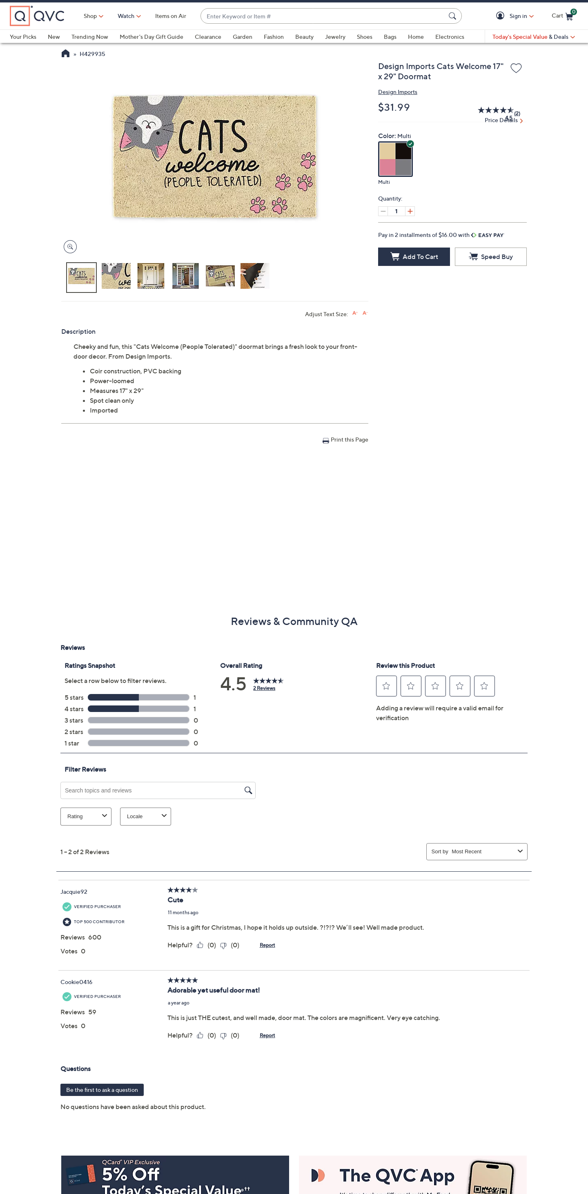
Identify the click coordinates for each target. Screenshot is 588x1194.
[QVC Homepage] (65, 54)
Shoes (364, 36)
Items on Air (170, 15)
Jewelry (335, 36)
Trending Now (89, 36)
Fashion (274, 36)
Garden (242, 36)
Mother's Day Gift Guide (151, 36)
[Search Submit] (453, 16)
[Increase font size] (355, 313)
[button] (501, 16)
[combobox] (323, 16)
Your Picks (23, 36)
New (54, 36)
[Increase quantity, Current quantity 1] (410, 211)
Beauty (304, 36)
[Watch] (126, 16)
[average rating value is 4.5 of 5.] (491, 113)
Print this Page (349, 439)
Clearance (208, 36)
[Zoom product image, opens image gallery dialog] (68, 247)
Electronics (449, 36)
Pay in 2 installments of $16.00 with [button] (441, 234)
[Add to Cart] (414, 257)
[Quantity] (396, 211)
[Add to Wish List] (516, 68)
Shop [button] (90, 15)
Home (416, 36)
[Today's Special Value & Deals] (533, 37)
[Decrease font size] (365, 313)
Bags (390, 36)
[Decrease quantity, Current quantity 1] (383, 211)
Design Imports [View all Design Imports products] (397, 91)
